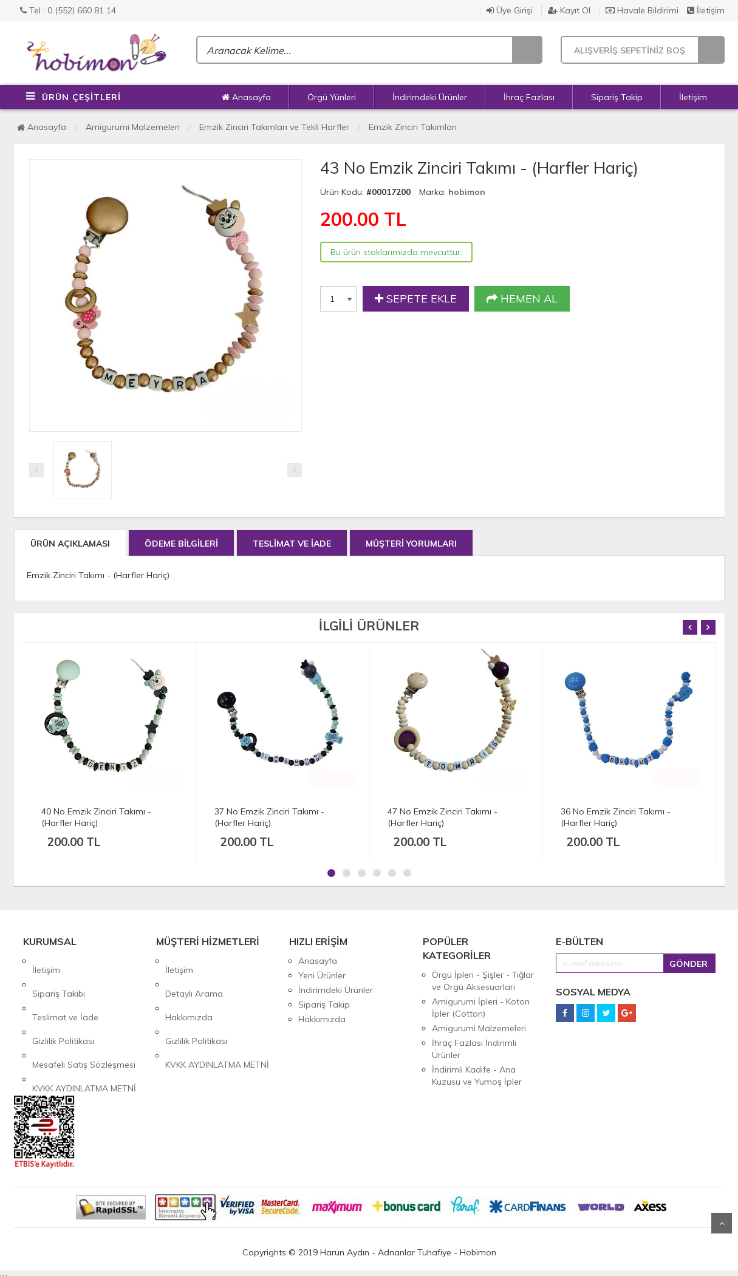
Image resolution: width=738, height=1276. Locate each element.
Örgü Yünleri (331, 97)
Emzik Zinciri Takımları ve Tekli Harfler (274, 126)
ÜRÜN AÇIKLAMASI (70, 543)
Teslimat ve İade (65, 989)
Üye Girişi (510, 10)
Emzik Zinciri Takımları (413, 126)
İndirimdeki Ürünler (429, 97)
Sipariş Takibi (58, 975)
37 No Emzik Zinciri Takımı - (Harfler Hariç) (269, 817)
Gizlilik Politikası (63, 1004)
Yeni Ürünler (322, 975)
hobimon (466, 191)
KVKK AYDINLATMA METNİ (84, 1033)
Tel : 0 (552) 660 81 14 (68, 10)
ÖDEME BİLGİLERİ (181, 543)
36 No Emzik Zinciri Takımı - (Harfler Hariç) (616, 817)
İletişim (706, 10)
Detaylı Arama (194, 975)
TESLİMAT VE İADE (292, 543)
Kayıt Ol (569, 10)
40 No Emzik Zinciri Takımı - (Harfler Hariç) (96, 817)
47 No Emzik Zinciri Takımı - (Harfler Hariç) (442, 817)
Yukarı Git (721, 1223)
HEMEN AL (522, 299)
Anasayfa (246, 97)
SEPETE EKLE (416, 299)
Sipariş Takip (617, 97)
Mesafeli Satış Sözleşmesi (83, 1019)
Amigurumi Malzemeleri (133, 126)
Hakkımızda (189, 989)
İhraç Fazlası (529, 97)
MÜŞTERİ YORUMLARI (411, 543)
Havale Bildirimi (642, 10)
